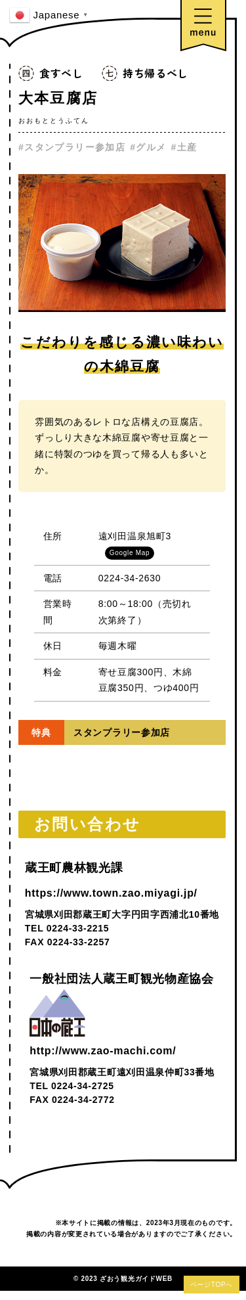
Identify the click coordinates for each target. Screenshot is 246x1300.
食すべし (61, 73)
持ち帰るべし (155, 73)
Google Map (130, 552)
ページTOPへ (211, 1284)
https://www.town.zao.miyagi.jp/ (111, 893)
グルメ (151, 147)
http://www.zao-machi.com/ (103, 1050)
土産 (187, 147)
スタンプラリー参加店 (74, 147)
